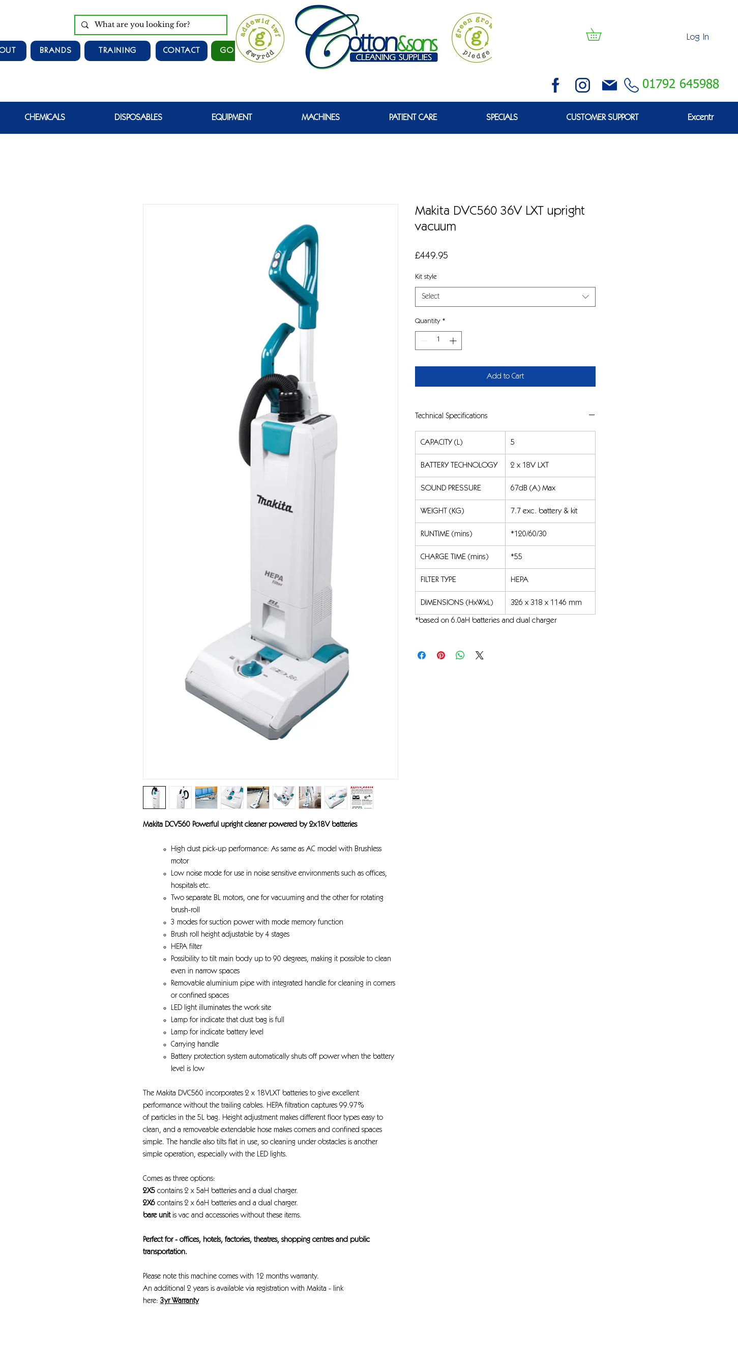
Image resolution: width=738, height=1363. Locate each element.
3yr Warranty (179, 1301)
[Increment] (454, 341)
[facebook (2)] (555, 85)
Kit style (426, 277)
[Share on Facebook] (422, 655)
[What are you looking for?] (150, 25)
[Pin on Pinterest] (441, 655)
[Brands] (55, 51)
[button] (599, 34)
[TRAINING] (117, 51)
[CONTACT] (182, 51)
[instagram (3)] (582, 85)
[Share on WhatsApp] (460, 655)
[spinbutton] (438, 341)
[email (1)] (609, 85)
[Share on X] (480, 655)
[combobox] (505, 297)
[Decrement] (423, 341)
